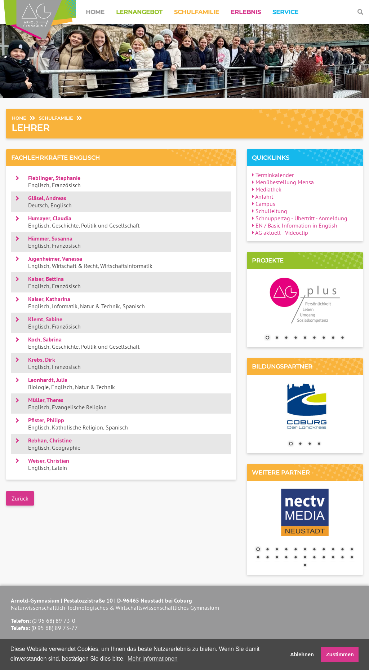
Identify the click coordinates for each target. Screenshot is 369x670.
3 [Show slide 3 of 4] (310, 444)
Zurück (20, 498)
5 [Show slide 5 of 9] (305, 338)
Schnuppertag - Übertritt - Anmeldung (299, 218)
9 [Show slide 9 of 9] (342, 338)
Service (285, 12)
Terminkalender (273, 174)
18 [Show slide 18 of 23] (314, 558)
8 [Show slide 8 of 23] (324, 550)
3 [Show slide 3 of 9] (286, 338)
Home (95, 12)
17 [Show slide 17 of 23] (305, 558)
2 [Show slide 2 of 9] (277, 338)
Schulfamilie (196, 12)
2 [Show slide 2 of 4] (300, 444)
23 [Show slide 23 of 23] (305, 566)
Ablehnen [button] (302, 654)
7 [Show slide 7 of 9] (324, 338)
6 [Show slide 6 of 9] (314, 338)
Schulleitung (269, 211)
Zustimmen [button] (340, 654)
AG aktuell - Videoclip (280, 232)
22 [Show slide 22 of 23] (352, 558)
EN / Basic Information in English (294, 225)
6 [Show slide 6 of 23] (305, 550)
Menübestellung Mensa (283, 182)
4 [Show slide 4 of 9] (295, 338)
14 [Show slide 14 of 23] (277, 558)
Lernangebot (139, 12)
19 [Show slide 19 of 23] (324, 558)
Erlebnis (246, 12)
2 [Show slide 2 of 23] (267, 550)
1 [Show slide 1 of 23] (258, 550)
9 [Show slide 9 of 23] (333, 550)
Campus (263, 203)
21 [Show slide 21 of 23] (342, 558)
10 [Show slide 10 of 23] (342, 550)
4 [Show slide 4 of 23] (286, 550)
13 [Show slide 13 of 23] (267, 558)
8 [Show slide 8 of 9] (333, 338)
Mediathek (266, 189)
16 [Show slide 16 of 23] (295, 558)
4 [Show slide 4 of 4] (319, 444)
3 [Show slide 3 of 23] (277, 550)
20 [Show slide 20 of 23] (333, 558)
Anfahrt (262, 196)
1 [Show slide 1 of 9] (267, 338)
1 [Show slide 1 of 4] (291, 444)
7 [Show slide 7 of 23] (314, 550)
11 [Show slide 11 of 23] (352, 550)
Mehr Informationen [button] (153, 659)
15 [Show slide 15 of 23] (286, 558)
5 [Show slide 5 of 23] (295, 550)
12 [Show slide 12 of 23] (258, 558)
